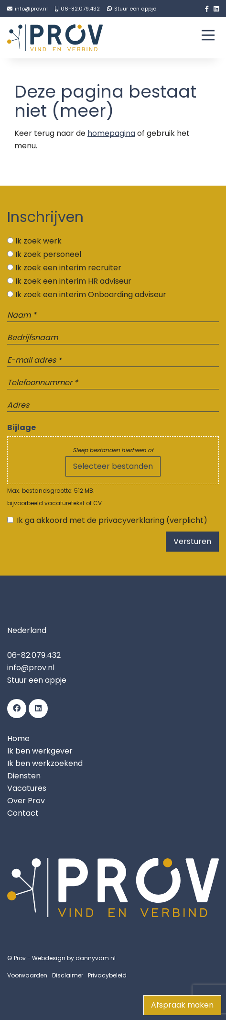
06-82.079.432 (34, 655)
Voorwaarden (27, 975)
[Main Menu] (208, 37)
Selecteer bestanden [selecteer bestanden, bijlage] (113, 466)
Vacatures (26, 788)
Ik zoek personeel (48, 254)
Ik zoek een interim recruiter (68, 267)
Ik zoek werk (38, 240)
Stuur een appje (36, 680)
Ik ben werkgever (40, 750)
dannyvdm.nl (95, 958)
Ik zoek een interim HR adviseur (73, 281)
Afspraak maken (182, 1004)
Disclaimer (67, 975)
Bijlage (21, 427)
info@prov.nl (30, 667)
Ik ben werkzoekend (45, 763)
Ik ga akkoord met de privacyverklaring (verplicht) (112, 520)
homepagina (111, 133)
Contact (23, 813)
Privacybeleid (107, 975)
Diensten (24, 775)
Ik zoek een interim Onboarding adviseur (90, 294)
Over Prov (26, 800)
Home (18, 738)
